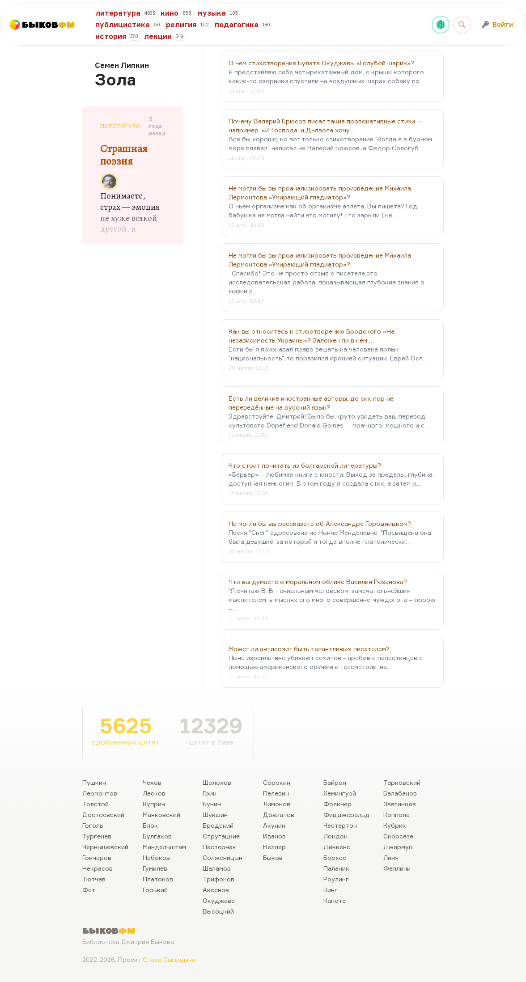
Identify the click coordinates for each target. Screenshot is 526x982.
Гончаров (96, 857)
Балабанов (400, 793)
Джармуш (398, 847)
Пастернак (219, 847)
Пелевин (276, 793)
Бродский (218, 825)
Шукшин (215, 814)
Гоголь (92, 825)
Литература (120, 126)
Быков (273, 857)
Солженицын (222, 857)
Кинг (330, 889)
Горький (155, 889)
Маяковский (161, 814)
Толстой (95, 804)
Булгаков (157, 836)
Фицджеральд (346, 814)
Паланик (336, 868)
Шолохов (217, 782)
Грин (209, 793)
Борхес (334, 857)
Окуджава (219, 900)
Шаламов (217, 868)
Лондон (335, 836)
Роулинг (336, 879)
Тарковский (401, 782)
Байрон (334, 782)
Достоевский (103, 814)
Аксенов (216, 889)
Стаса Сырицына (169, 959)
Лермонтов (99, 793)
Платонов (158, 879)
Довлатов (278, 814)
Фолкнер (337, 804)
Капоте (334, 900)
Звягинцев (399, 804)
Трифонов (218, 879)
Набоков (156, 857)
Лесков (154, 793)
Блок (150, 825)
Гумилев (155, 868)
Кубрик (394, 825)
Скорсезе (398, 836)
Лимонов (276, 804)
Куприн (154, 804)
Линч (391, 857)
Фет (88, 889)
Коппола (396, 814)
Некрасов (97, 868)
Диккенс (336, 847)
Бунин (212, 804)
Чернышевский (105, 847)
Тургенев (96, 836)
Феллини (397, 868)
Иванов (274, 836)
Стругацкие (221, 836)
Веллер (274, 847)
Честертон (340, 825)
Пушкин (94, 782)
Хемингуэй (339, 793)
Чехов (152, 782)
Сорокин (276, 782)
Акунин (274, 825)
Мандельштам (164, 847)
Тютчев (94, 879)
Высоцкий (218, 911)
